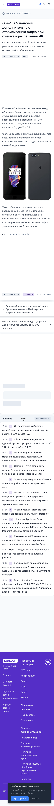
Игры (23, 686)
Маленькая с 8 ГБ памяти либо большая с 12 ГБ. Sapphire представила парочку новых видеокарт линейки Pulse (24, 540)
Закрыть (35, 798)
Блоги (24, 681)
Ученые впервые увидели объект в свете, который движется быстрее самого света (26, 483)
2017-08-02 (25, 13)
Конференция (28, 675)
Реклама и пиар (29, 737)
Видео (24, 692)
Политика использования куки (29, 755)
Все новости (43, 418)
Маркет (25, 697)
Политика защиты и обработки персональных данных (31, 768)
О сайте (7, 675)
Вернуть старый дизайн (7, 707)
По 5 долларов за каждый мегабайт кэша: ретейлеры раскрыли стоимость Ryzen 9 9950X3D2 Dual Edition (24, 456)
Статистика (27, 720)
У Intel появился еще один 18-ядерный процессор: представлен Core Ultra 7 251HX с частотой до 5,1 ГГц (27, 443)
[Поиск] (44, 4)
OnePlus (26, 234)
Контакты (26, 779)
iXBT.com (25, 670)
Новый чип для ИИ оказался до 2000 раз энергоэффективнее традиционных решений (25, 553)
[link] (11, 426)
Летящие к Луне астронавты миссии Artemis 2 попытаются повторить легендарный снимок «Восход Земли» (23, 470)
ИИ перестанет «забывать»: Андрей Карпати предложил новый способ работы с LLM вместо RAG (25, 430)
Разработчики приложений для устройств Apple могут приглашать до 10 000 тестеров (27, 324)
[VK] (4, 791)
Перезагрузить (19, 798)
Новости (11, 13)
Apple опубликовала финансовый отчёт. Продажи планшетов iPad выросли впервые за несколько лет (25, 309)
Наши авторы (28, 714)
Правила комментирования (30, 745)
